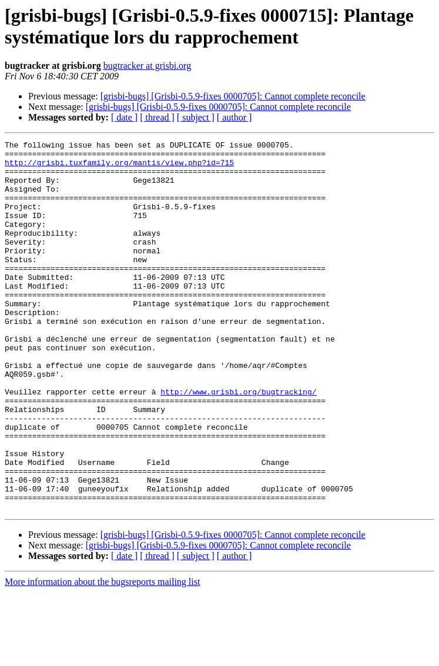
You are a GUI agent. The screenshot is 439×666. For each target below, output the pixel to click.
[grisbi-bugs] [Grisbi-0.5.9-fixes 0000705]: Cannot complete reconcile (233, 96)
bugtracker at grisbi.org (147, 66)
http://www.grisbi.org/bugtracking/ (238, 442)
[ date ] (124, 117)
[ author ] (234, 117)
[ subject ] (196, 117)
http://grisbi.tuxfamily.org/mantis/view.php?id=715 (119, 167)
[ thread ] (157, 117)
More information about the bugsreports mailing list (102, 656)
